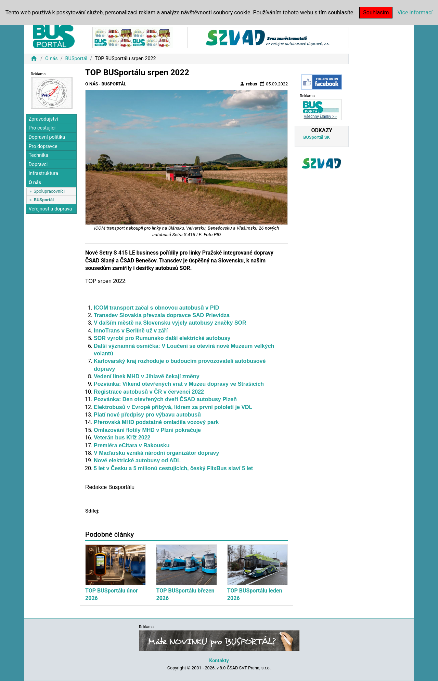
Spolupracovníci (49, 191)
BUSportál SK (316, 137)
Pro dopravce (42, 146)
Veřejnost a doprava (50, 209)
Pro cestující (41, 128)
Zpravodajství (43, 119)
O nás (51, 59)
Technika (38, 155)
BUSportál (76, 59)
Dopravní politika (46, 137)
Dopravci (38, 164)
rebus (248, 83)
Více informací (415, 12)
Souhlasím (376, 12)
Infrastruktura (43, 173)
